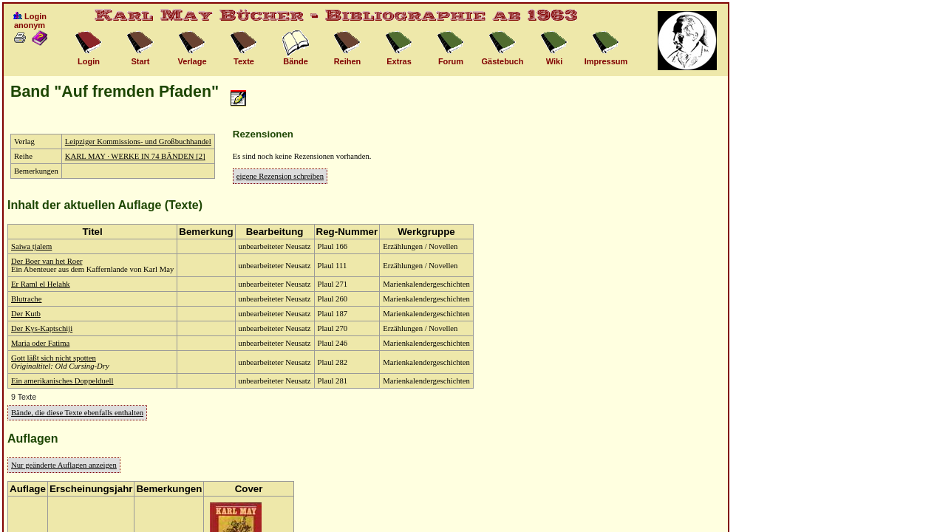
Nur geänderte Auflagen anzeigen (64, 465)
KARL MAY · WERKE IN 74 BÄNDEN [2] (135, 156)
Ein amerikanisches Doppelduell (62, 381)
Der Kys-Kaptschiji (41, 328)
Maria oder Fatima (40, 343)
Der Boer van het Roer (46, 261)
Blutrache (26, 299)
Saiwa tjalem (31, 246)
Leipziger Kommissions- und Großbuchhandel (138, 141)
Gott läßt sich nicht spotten (53, 358)
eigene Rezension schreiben (280, 176)
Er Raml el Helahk (40, 284)
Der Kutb (26, 314)
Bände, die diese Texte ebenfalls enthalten (77, 413)
